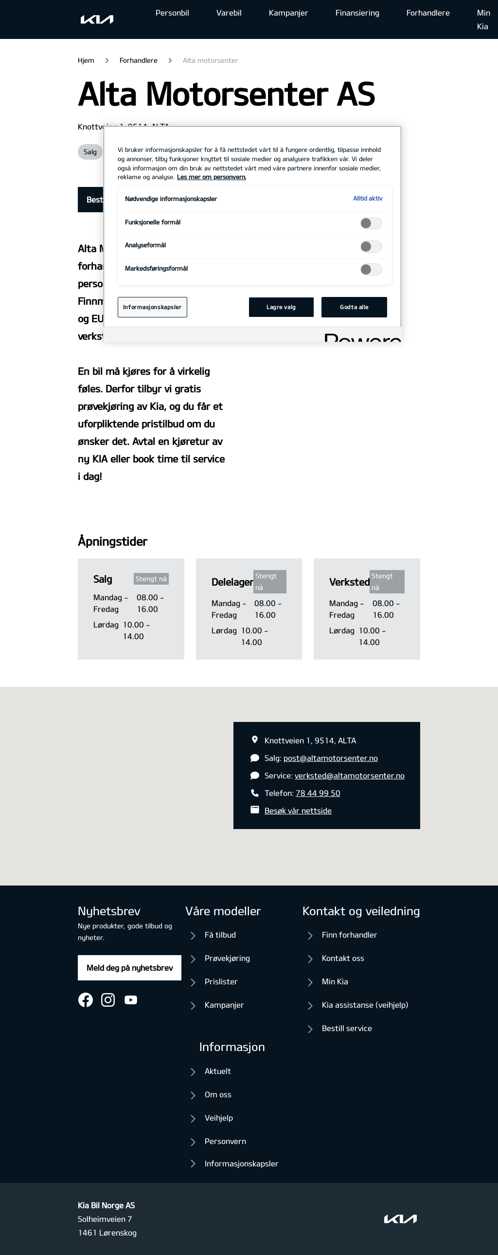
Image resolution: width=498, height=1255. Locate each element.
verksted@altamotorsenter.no (350, 775)
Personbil (172, 12)
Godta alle (354, 307)
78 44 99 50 (318, 792)
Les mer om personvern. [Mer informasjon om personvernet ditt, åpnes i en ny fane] (211, 177)
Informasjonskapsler (242, 1163)
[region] (252, 234)
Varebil (229, 12)
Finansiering (357, 12)
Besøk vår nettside (298, 810)
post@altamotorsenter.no (331, 757)
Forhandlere (428, 12)
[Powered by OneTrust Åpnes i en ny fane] (360, 336)
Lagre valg (281, 307)
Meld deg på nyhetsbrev (130, 967)
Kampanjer (288, 12)
